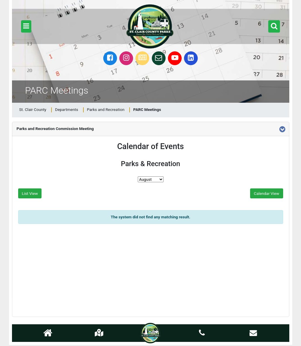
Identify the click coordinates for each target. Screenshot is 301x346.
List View (30, 193)
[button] (26, 26)
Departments (66, 109)
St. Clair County (33, 109)
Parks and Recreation (106, 109)
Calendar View (266, 193)
